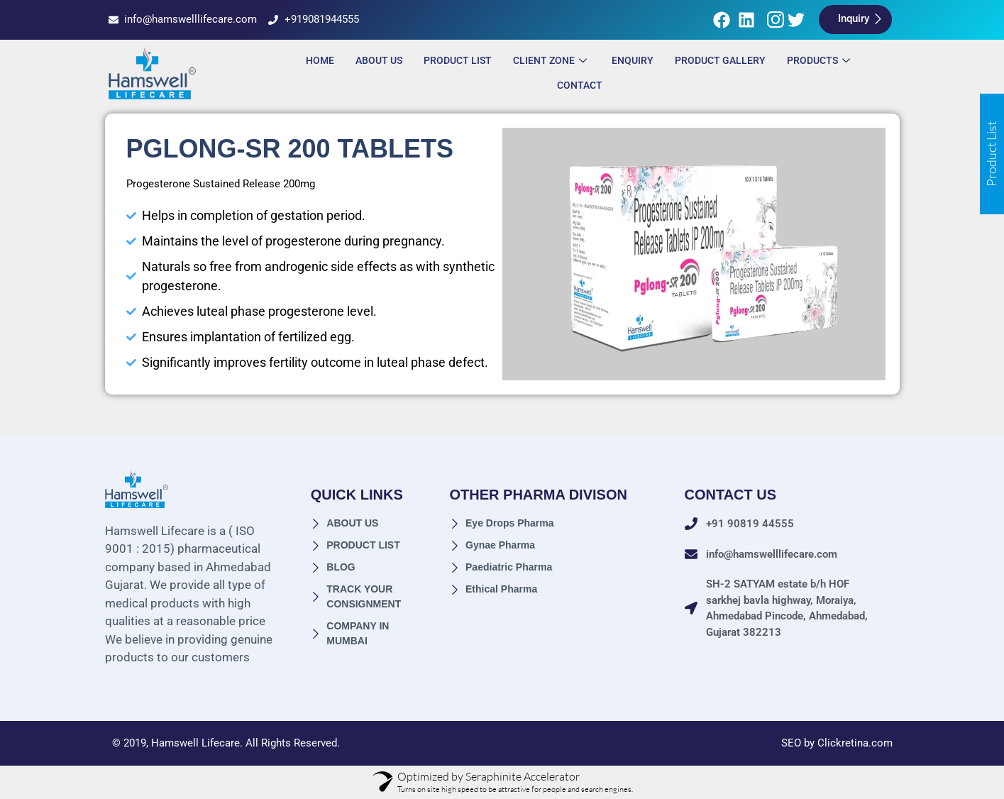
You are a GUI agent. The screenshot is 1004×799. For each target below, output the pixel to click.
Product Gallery (720, 60)
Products (820, 60)
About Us (378, 60)
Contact (579, 85)
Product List (458, 60)
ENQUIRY (632, 60)
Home (320, 60)
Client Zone (551, 60)
